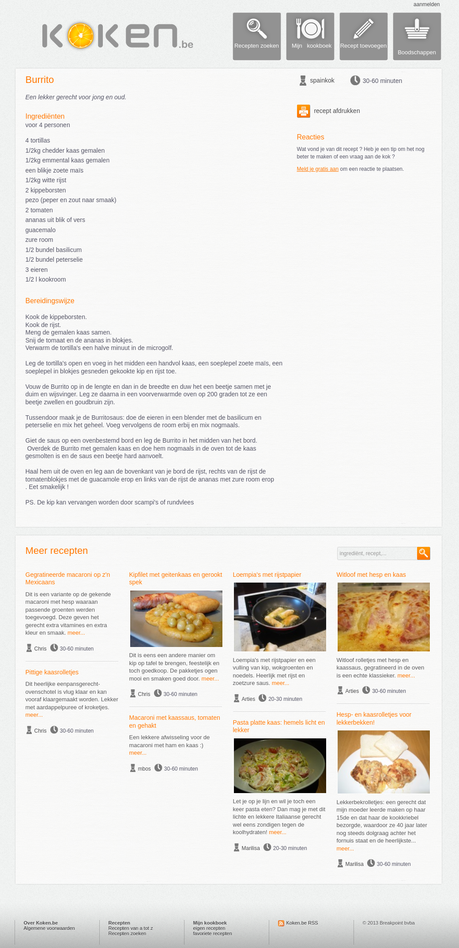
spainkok (322, 80)
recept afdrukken (328, 110)
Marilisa (251, 848)
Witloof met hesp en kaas (371, 574)
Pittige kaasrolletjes (52, 672)
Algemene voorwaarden (49, 928)
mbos (144, 769)
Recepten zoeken (128, 933)
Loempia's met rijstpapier (267, 574)
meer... (76, 632)
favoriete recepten (212, 933)
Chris (40, 649)
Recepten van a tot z (131, 928)
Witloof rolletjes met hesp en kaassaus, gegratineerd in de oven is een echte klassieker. (381, 668)
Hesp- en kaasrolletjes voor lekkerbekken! (374, 718)
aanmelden (427, 4)
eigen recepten (209, 928)
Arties (249, 699)
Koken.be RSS (302, 922)
